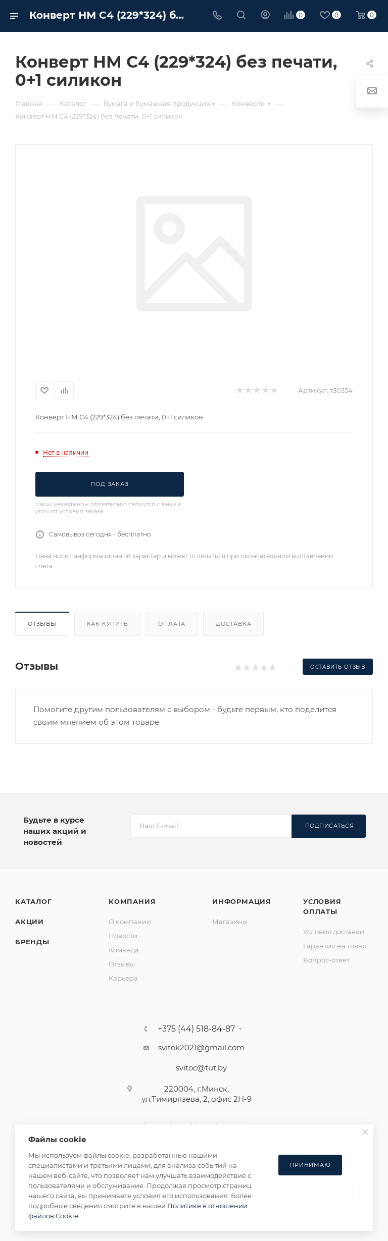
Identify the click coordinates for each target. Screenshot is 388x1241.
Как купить (107, 623)
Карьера (123, 978)
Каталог (33, 901)
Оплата (171, 623)
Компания (132, 901)
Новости (123, 936)
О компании (130, 922)
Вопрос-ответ (326, 960)
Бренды (32, 942)
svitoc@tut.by (201, 1067)
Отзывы (42, 623)
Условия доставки (333, 932)
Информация (241, 901)
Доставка (233, 623)
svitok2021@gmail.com (201, 1047)
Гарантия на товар (335, 946)
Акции (29, 922)
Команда (124, 950)
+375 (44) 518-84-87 (196, 1029)
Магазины (230, 922)
